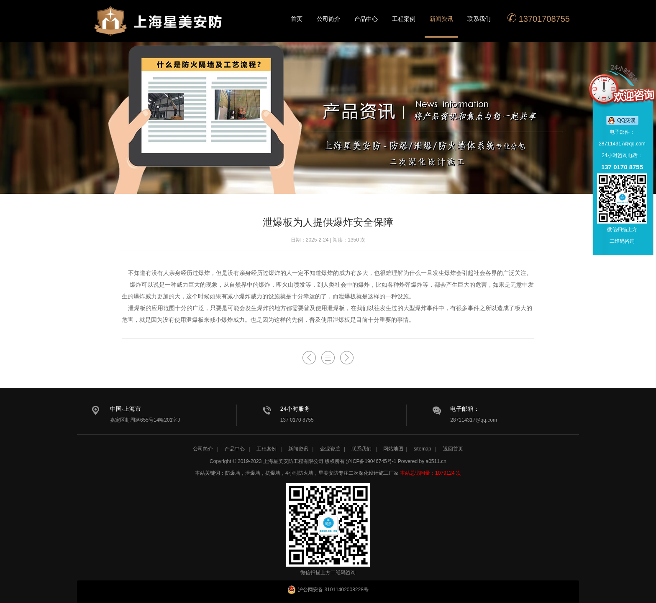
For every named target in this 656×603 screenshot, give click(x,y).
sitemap (422, 449)
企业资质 (330, 449)
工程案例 (403, 18)
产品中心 (366, 18)
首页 (296, 18)
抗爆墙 (272, 473)
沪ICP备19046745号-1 (371, 461)
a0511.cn (436, 461)
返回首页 (453, 449)
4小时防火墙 (299, 473)
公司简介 (328, 18)
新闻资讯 (441, 18)
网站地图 (393, 449)
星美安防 (158, 26)
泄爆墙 (252, 473)
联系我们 (479, 18)
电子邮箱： (464, 408)
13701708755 (538, 18)
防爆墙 (232, 473)
